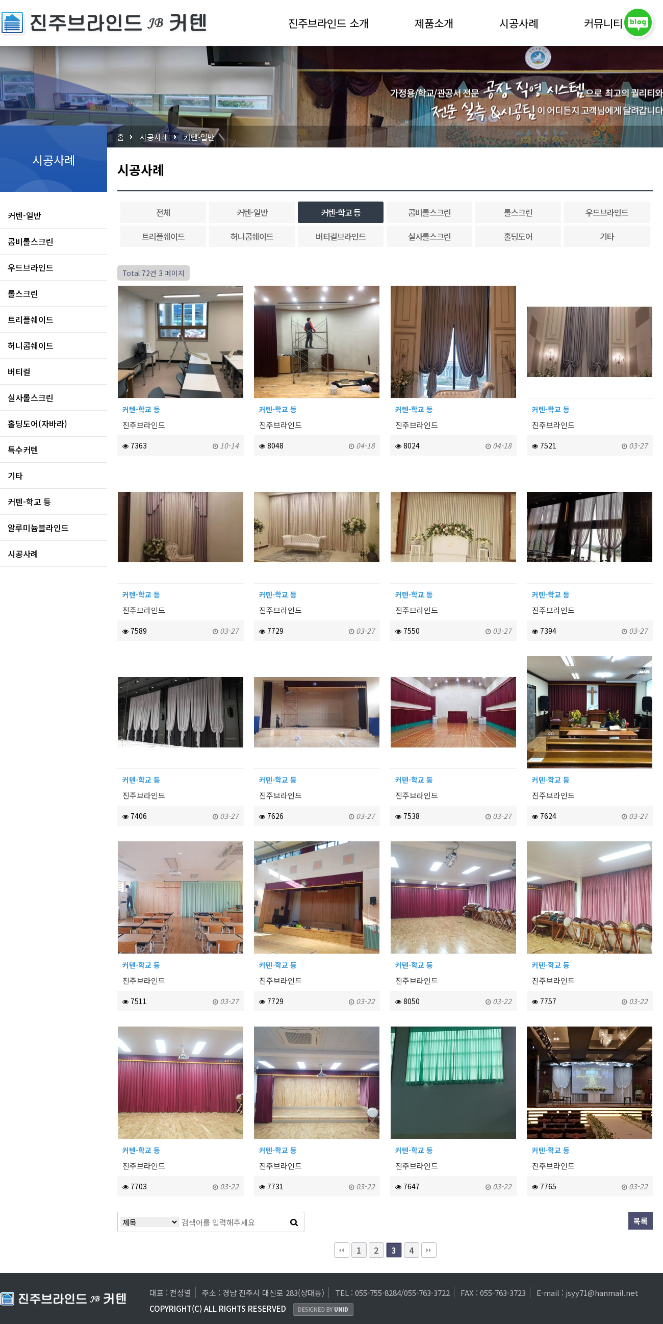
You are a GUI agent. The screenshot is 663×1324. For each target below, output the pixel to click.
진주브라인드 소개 (328, 23)
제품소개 (434, 23)
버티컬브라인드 (341, 236)
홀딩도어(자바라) (37, 423)
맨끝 (429, 1250)
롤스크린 (23, 293)
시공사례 (518, 23)
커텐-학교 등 (29, 501)
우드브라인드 (31, 267)
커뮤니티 (603, 23)
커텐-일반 (199, 137)
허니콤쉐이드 (31, 345)
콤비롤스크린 (31, 241)
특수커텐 (23, 449)
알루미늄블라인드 (38, 527)
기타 (15, 475)
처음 (341, 1250)
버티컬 (19, 371)
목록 (640, 1220)
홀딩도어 (518, 236)
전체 (163, 212)
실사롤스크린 (31, 397)
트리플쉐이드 (31, 319)
